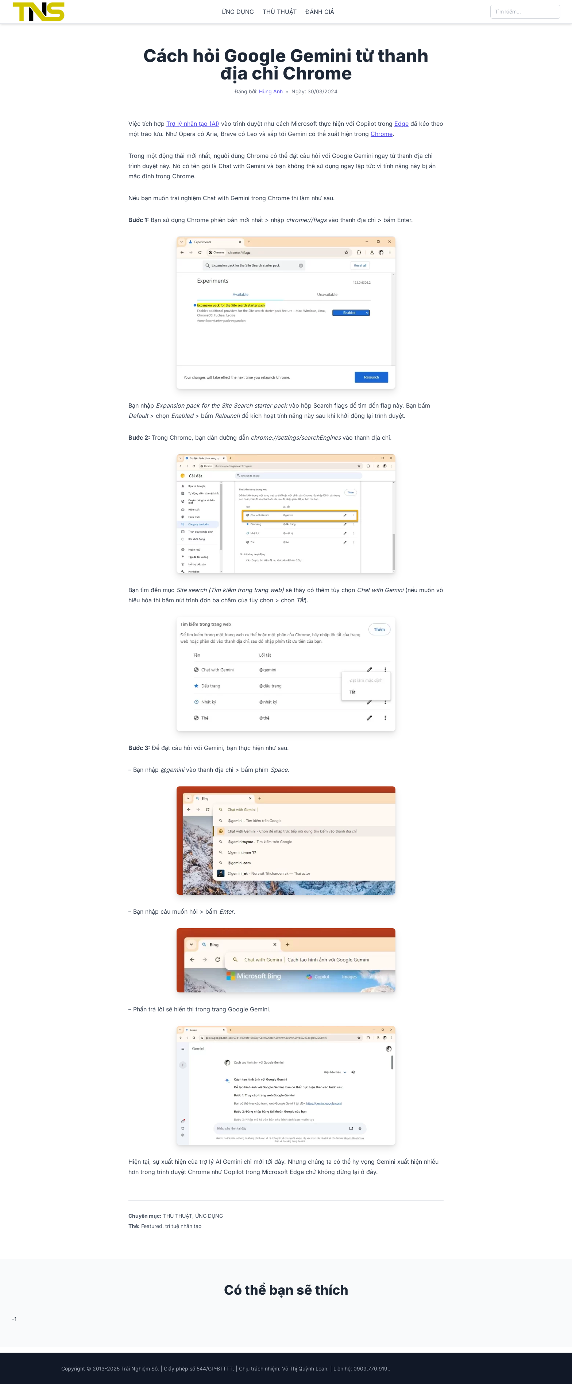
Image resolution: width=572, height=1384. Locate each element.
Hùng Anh (271, 91)
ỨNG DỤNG (237, 11)
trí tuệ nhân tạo (183, 1226)
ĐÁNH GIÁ (319, 11)
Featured (151, 1226)
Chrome (382, 133)
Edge (401, 123)
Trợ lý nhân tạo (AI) (192, 123)
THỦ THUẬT (280, 11)
